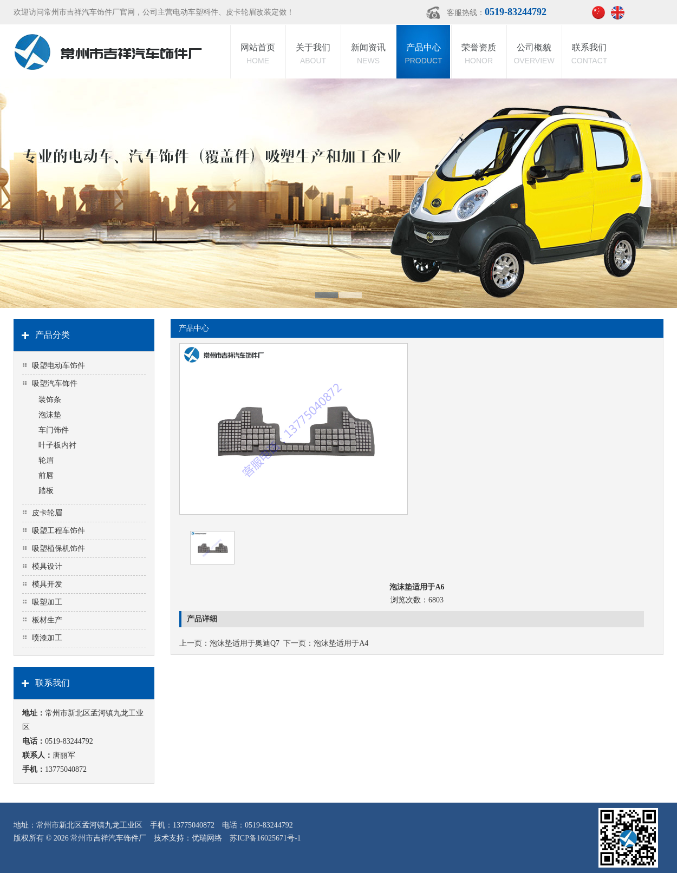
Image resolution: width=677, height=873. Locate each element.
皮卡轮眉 (47, 513)
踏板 (46, 491)
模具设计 (47, 566)
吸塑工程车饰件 (58, 531)
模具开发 (47, 584)
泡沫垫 (49, 415)
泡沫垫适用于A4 (341, 643)
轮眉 (46, 460)
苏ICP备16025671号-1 (265, 838)
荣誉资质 (479, 55)
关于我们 (313, 55)
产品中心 (423, 55)
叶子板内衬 (57, 445)
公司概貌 (534, 55)
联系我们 (589, 55)
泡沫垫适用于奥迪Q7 (244, 643)
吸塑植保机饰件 (58, 548)
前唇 (46, 475)
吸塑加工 (47, 602)
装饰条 (49, 400)
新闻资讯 (368, 55)
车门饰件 (53, 430)
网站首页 (258, 55)
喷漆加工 (47, 638)
